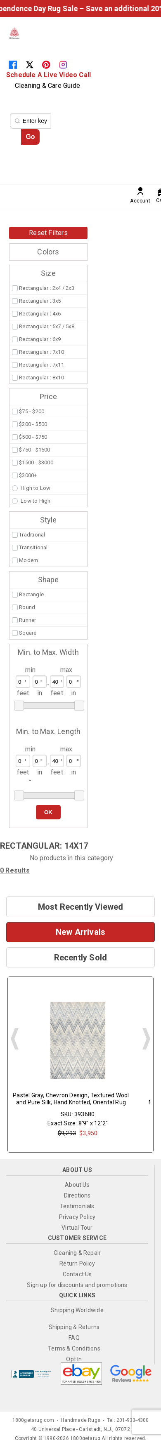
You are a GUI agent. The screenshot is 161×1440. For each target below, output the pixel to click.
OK (48, 812)
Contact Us (77, 1274)
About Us (77, 1184)
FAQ (74, 1337)
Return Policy (77, 1263)
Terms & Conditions (74, 1348)
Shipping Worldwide (77, 1310)
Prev (15, 1038)
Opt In (74, 1359)
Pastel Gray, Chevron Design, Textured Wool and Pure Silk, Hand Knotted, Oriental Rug (71, 1099)
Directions (77, 1195)
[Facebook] (17, 64)
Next (146, 1038)
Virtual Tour (77, 1227)
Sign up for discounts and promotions (77, 1285)
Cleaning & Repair (77, 1252)
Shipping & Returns (74, 1327)
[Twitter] (34, 64)
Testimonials (77, 1206)
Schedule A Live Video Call (48, 75)
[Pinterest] (50, 64)
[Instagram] (66, 64)
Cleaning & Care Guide (47, 85)
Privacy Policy (77, 1217)
